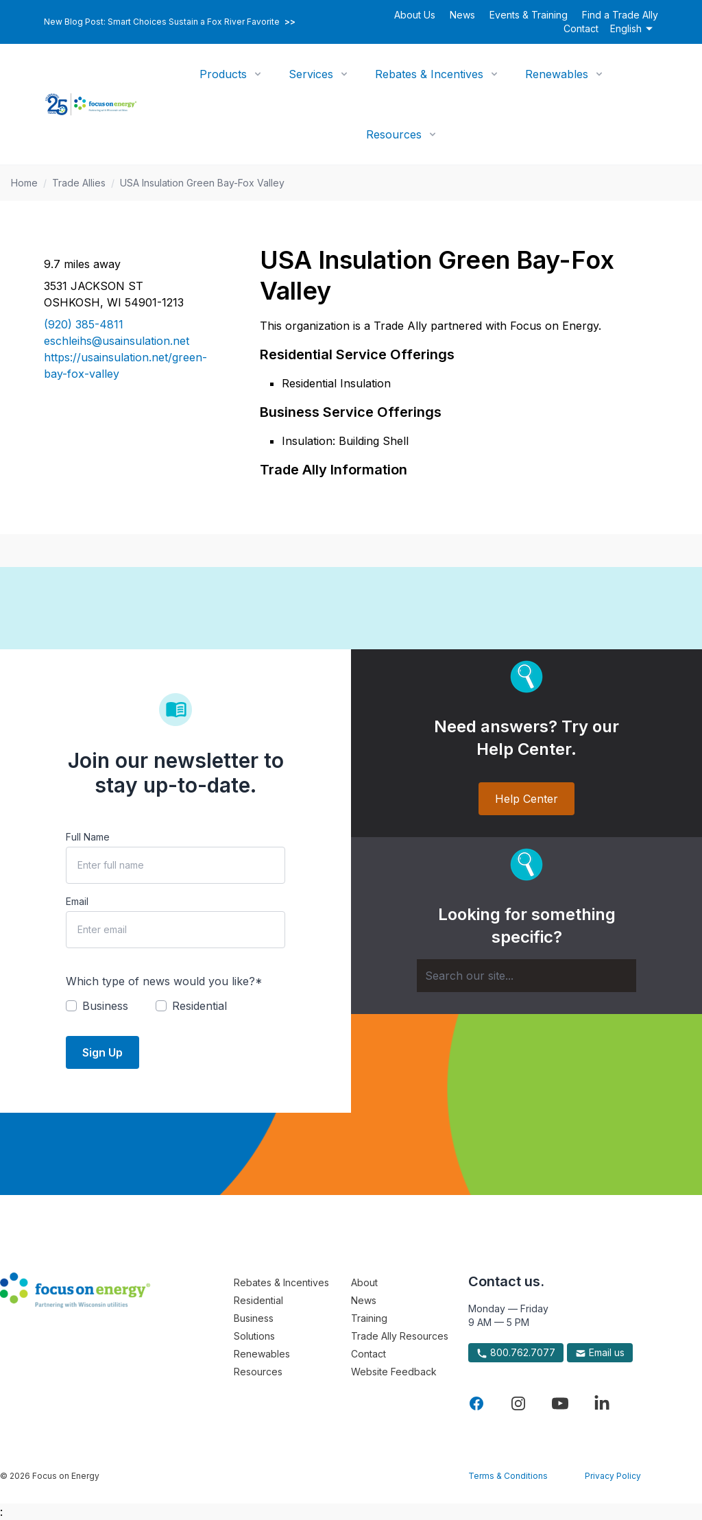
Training (369, 1318)
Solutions (254, 1336)
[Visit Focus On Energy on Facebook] (476, 1403)
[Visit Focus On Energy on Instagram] (518, 1403)
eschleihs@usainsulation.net (116, 341)
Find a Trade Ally (620, 15)
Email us (600, 1353)
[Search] (526, 975)
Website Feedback (394, 1371)
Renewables (556, 74)
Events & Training (528, 15)
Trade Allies (79, 183)
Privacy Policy (613, 1476)
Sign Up (102, 1052)
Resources (394, 134)
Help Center (526, 799)
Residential (258, 1300)
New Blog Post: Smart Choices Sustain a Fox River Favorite (169, 22)
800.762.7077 (515, 1353)
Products (223, 74)
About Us (414, 15)
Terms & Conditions (508, 1476)
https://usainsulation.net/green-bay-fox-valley (125, 365)
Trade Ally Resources (399, 1336)
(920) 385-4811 (83, 324)
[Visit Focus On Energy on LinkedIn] (602, 1403)
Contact (581, 28)
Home (24, 183)
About (364, 1282)
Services (311, 74)
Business (254, 1318)
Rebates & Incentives (429, 74)
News (462, 15)
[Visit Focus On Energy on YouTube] (560, 1403)
